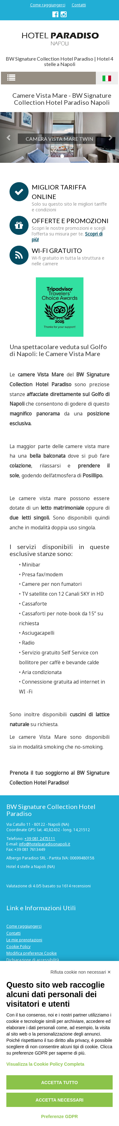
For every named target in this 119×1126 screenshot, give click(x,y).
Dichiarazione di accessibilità (32, 960)
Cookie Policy (18, 946)
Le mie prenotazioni (24, 940)
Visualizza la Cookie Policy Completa (45, 1064)
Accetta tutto (59, 1082)
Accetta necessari (59, 1100)
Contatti (79, 5)
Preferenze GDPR (59, 1116)
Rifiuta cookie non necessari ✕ (80, 972)
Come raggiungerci (47, 5)
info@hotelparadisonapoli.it (44, 844)
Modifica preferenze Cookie (31, 953)
